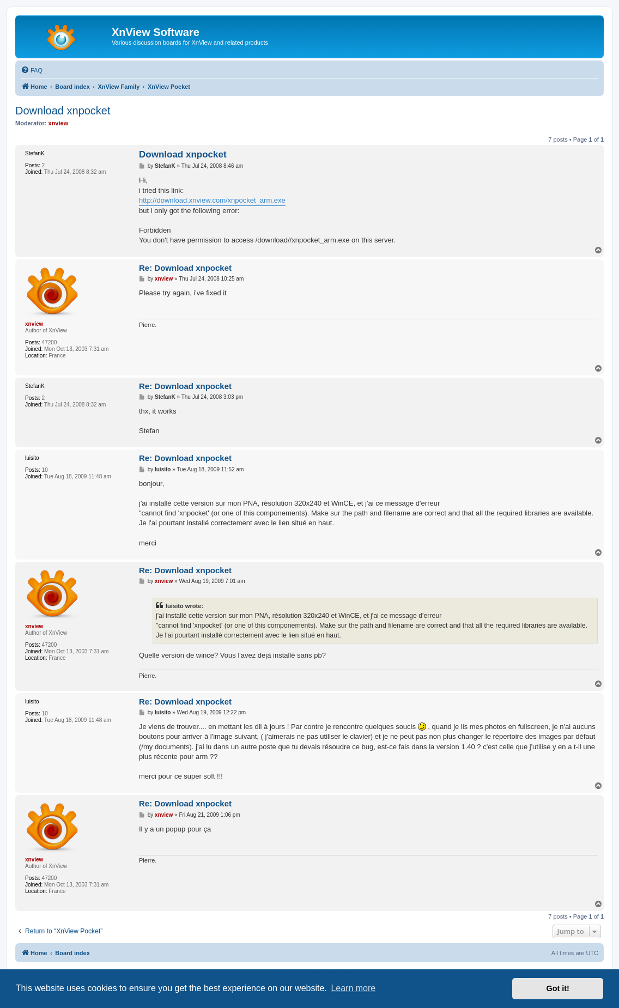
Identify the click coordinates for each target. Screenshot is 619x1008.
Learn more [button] (353, 988)
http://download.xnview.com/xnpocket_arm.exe (212, 200)
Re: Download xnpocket (185, 267)
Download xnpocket (63, 111)
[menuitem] (32, 70)
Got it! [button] (558, 988)
